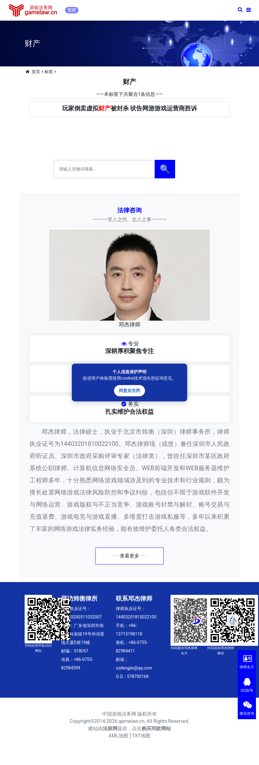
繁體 (71, 10)
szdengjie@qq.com (134, 668)
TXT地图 (141, 736)
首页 (36, 71)
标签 (48, 71)
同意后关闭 (129, 390)
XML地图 (118, 736)
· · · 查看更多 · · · (129, 556)
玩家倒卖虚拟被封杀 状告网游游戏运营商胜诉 (129, 108)
